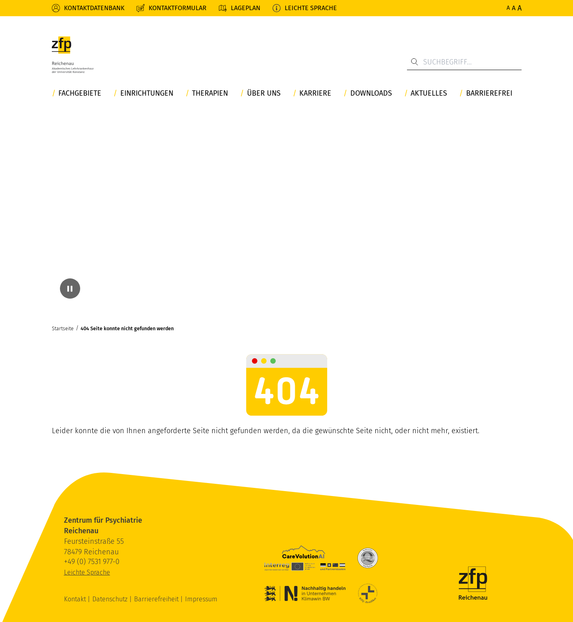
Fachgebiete (79, 93)
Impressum (201, 599)
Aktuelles (429, 93)
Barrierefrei (489, 93)
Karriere (315, 93)
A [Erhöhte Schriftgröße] (513, 8)
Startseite (63, 328)
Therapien (210, 93)
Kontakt (75, 599)
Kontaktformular (178, 8)
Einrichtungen (146, 93)
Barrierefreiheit (157, 599)
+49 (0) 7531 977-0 (91, 561)
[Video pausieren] (70, 288)
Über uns (264, 93)
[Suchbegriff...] (464, 62)
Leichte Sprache (311, 8)
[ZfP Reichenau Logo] (73, 54)
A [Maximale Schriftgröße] (520, 8)
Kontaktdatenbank (94, 8)
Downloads (371, 93)
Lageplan (245, 8)
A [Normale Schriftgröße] (508, 7)
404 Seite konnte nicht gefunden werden (127, 328)
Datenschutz (110, 599)
